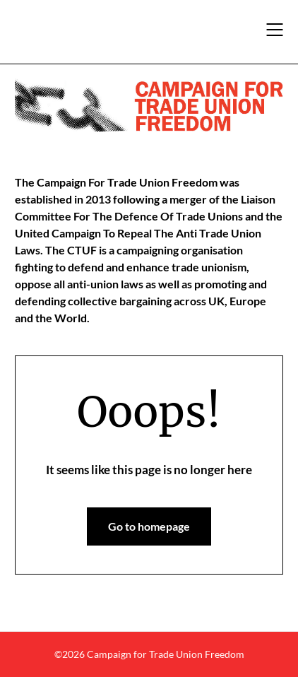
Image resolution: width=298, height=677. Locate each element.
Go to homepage (149, 526)
